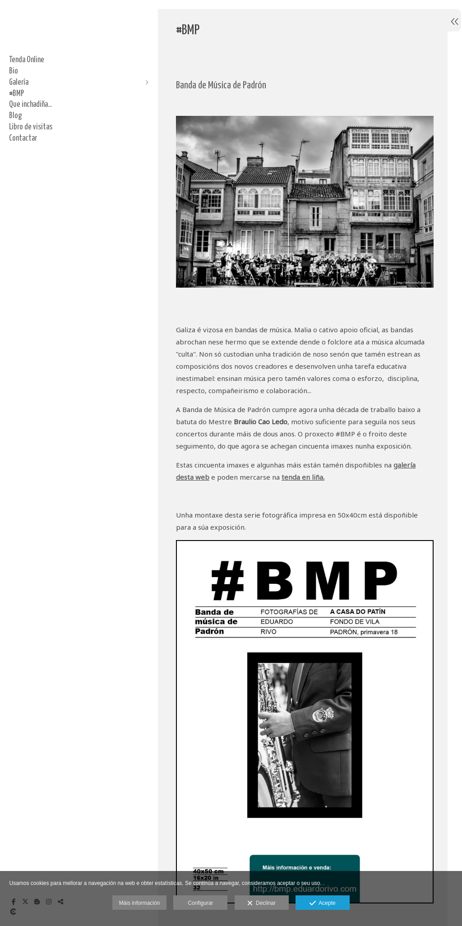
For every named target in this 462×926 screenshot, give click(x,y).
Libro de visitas (30, 127)
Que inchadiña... (30, 105)
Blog (15, 116)
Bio (13, 71)
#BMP (16, 94)
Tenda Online (26, 60)
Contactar (23, 138)
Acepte (322, 903)
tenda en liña (302, 474)
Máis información (139, 903)
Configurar (200, 903)
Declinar (261, 903)
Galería (18, 82)
